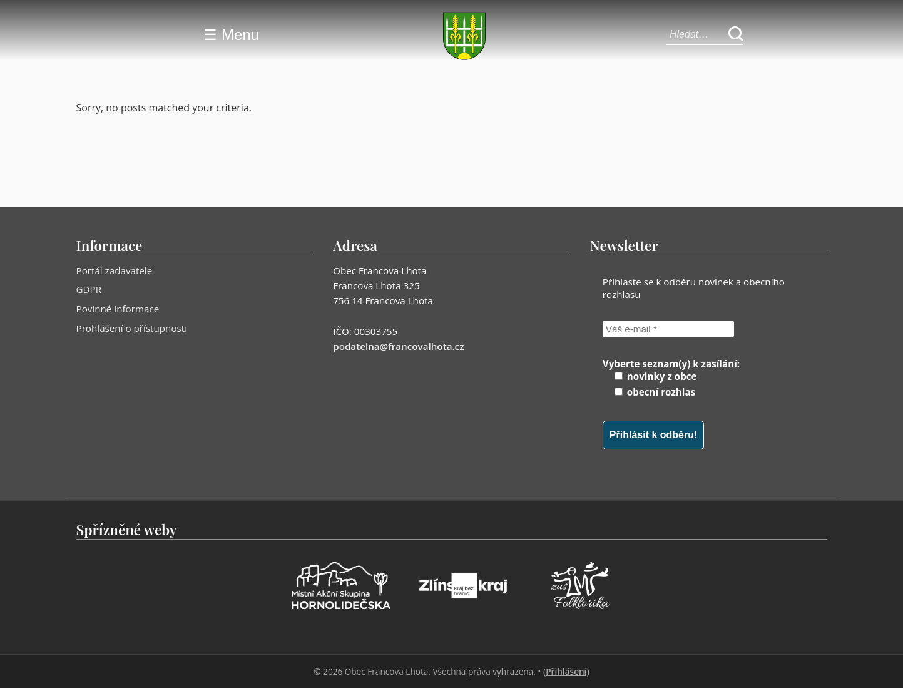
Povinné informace (118, 308)
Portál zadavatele (114, 270)
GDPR (89, 289)
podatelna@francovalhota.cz (398, 346)
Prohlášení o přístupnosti (132, 328)
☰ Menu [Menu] (231, 34)
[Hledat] (735, 34)
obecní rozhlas (655, 392)
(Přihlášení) (566, 671)
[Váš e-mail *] (668, 329)
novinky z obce (656, 376)
